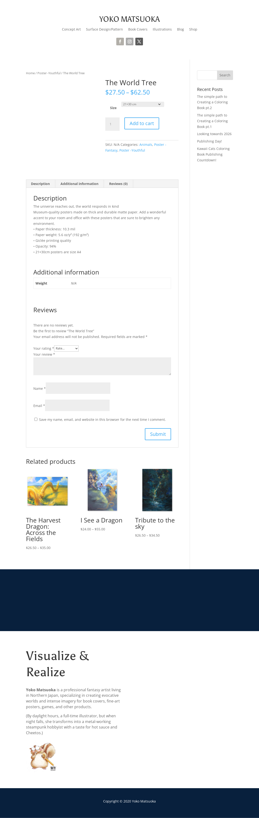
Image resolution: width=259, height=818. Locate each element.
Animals (145, 144)
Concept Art (71, 30)
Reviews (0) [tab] (118, 183)
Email (39, 405)
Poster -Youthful (49, 73)
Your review (44, 354)
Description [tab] (40, 183)
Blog (180, 30)
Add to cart (142, 123)
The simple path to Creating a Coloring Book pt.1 (212, 121)
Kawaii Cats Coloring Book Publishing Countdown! (213, 154)
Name (39, 388)
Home (30, 73)
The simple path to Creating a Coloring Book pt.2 (212, 102)
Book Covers (137, 30)
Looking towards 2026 (214, 134)
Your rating (43, 348)
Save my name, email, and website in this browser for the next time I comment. (102, 419)
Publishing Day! (209, 141)
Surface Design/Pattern (104, 30)
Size (113, 108)
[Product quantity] (112, 124)
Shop (193, 30)
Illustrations (162, 30)
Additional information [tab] (79, 183)
